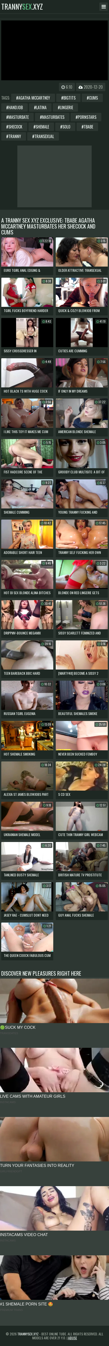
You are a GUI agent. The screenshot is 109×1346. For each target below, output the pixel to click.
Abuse (72, 1337)
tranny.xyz (22, 6)
